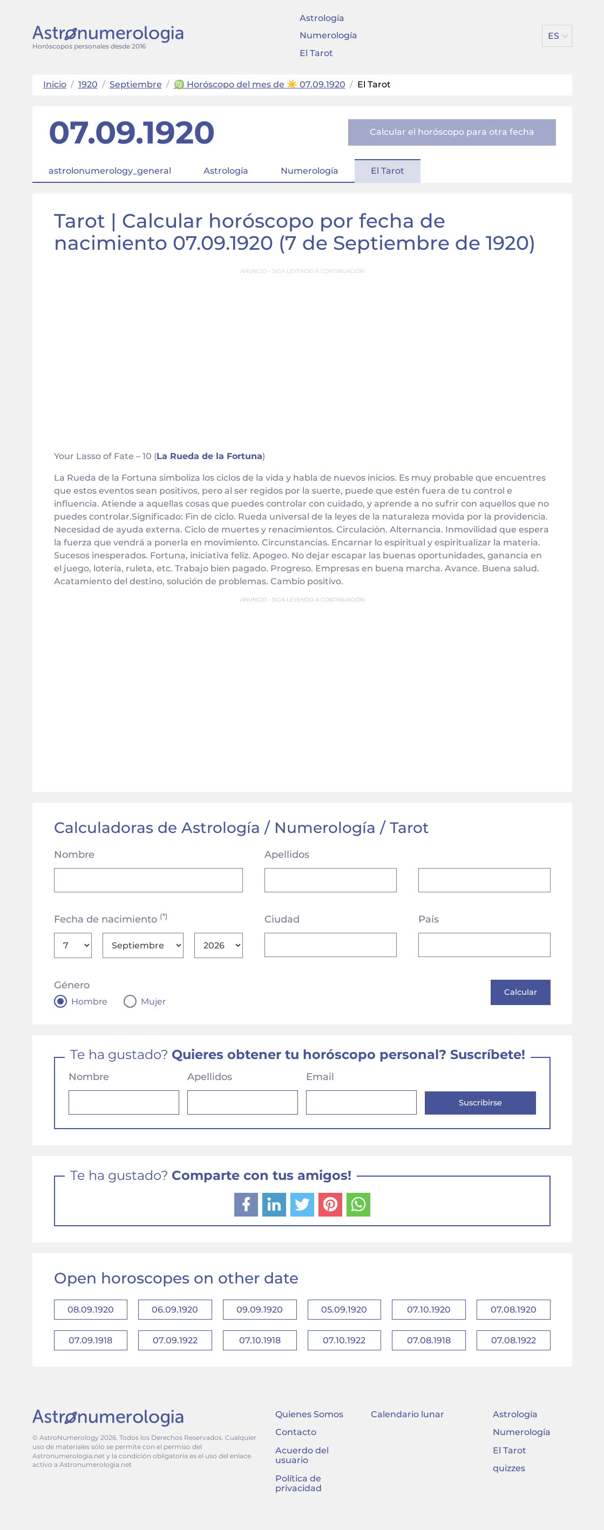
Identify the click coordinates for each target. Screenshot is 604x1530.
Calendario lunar (407, 1427)
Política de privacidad (298, 1496)
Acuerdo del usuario (302, 1468)
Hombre (89, 1002)
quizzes (509, 1481)
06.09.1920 (175, 1314)
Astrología (322, 18)
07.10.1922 (344, 1350)
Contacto (295, 1445)
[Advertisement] (302, 356)
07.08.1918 (429, 1350)
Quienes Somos (309, 1427)
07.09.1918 (90, 1350)
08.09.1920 (90, 1314)
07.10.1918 (260, 1350)
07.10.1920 (429, 1314)
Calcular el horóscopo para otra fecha (452, 132)
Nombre (74, 854)
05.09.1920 (344, 1314)
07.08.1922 (513, 1350)
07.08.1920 (514, 1314)
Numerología (328, 35)
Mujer (153, 1002)
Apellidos (286, 854)
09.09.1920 (259, 1314)
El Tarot (316, 53)
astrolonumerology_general (110, 171)
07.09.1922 (175, 1350)
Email (320, 1078)
